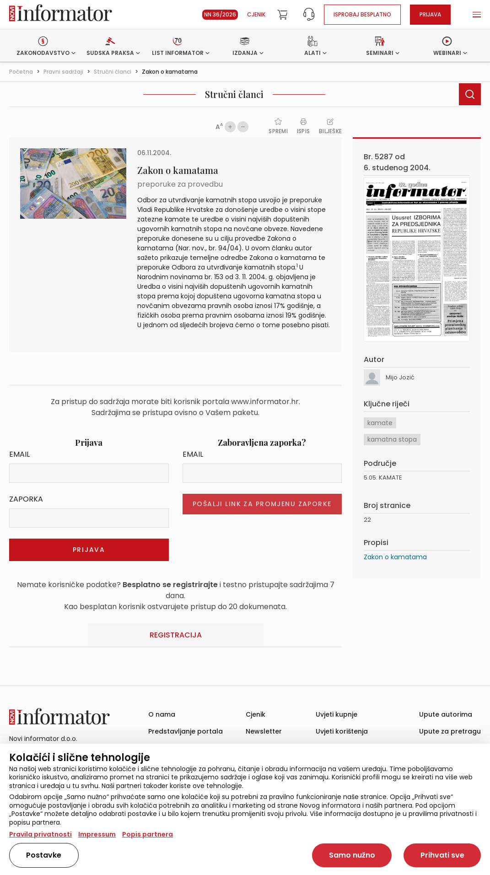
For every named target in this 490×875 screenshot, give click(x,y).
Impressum (97, 834)
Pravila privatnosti (40, 834)
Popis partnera (147, 834)
